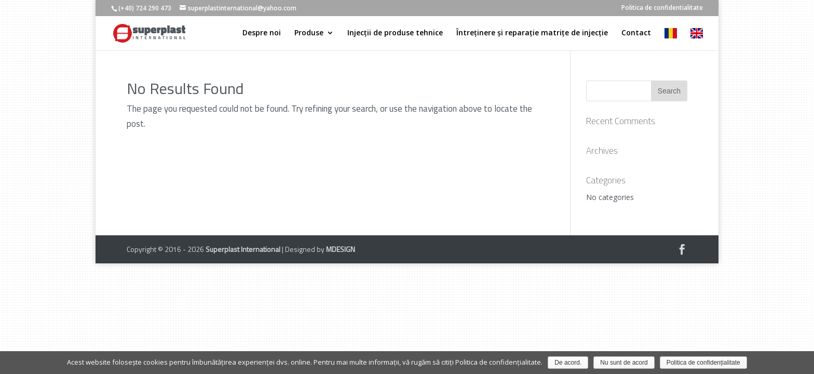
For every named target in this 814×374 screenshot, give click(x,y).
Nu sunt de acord (623, 362)
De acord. (567, 362)
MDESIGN (340, 249)
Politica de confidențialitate (703, 362)
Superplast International (243, 249)
